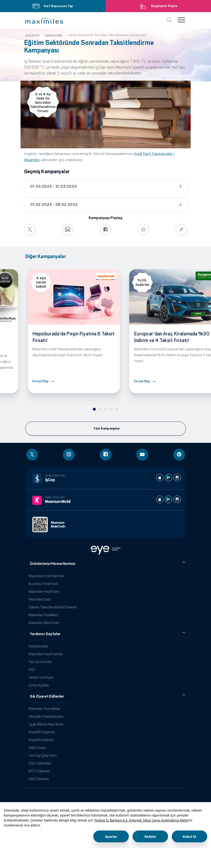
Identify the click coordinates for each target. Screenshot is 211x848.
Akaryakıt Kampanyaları (46, 716)
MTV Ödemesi (39, 771)
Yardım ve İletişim (41, 677)
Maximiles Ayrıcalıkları (44, 709)
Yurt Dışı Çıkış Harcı (43, 755)
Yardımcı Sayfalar (45, 634)
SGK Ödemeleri (40, 763)
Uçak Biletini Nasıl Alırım (46, 724)
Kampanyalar (38, 646)
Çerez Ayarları (39, 685)
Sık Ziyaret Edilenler (47, 696)
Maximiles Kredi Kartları (46, 654)
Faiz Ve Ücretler (40, 662)
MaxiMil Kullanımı (41, 740)
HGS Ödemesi (39, 779)
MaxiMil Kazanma (42, 732)
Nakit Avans (37, 748)
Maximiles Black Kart (44, 623)
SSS (32, 670)
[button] (44, 21)
